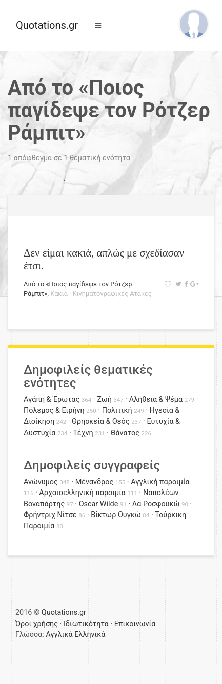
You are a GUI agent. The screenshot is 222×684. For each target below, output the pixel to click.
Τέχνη (83, 433)
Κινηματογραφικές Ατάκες (112, 293)
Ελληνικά (89, 634)
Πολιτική (117, 410)
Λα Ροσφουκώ (156, 504)
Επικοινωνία (135, 623)
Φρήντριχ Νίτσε (50, 514)
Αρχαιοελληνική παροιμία (82, 492)
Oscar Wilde (98, 504)
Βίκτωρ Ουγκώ (116, 514)
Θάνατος (125, 433)
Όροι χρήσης (36, 623)
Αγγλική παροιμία (160, 482)
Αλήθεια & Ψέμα (156, 399)
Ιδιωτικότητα (86, 623)
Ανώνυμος (41, 482)
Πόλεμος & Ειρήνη (54, 410)
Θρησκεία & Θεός (100, 421)
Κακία (59, 293)
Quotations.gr (47, 25)
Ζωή (104, 399)
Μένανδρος (94, 482)
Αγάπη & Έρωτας (51, 399)
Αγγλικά (59, 634)
